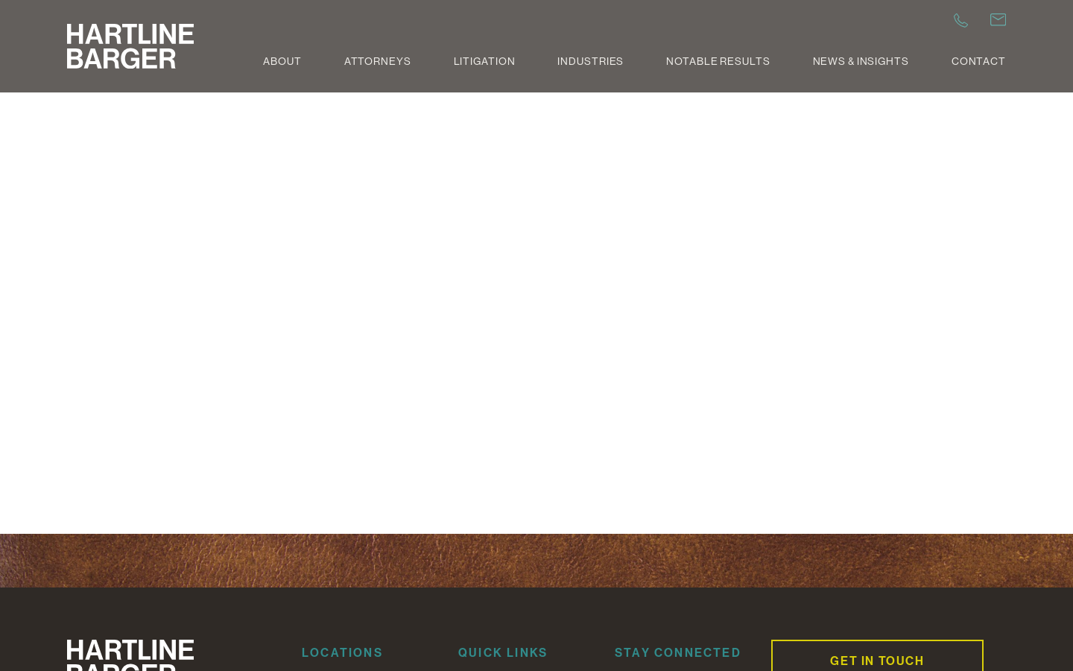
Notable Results (718, 61)
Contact (979, 61)
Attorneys (377, 61)
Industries (590, 61)
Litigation (485, 61)
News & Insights (861, 61)
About (282, 61)
